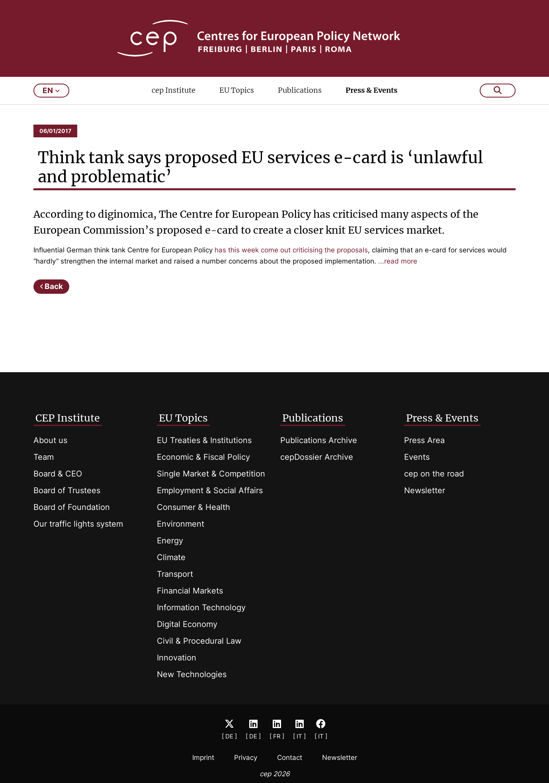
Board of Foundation (71, 507)
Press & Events (371, 90)
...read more (397, 261)
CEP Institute (67, 418)
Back (54, 286)
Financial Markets (190, 591)
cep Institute (173, 90)
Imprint (203, 758)
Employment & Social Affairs (210, 490)
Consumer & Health (193, 507)
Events (417, 457)
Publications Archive (318, 440)
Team (43, 457)
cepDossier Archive (316, 457)
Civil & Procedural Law (199, 641)
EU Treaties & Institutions (204, 440)
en (51, 90)
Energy (170, 540)
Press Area (424, 440)
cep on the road (434, 473)
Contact (289, 758)
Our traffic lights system (78, 524)
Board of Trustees (66, 490)
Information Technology (201, 607)
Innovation (176, 657)
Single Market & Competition (211, 473)
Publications (300, 90)
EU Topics (236, 90)
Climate (171, 557)
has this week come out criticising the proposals (291, 250)
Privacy (245, 758)
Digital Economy (187, 624)
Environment (180, 524)
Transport (175, 574)
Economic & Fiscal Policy (203, 457)
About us (50, 440)
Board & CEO (57, 473)
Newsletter (424, 490)
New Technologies (192, 674)
